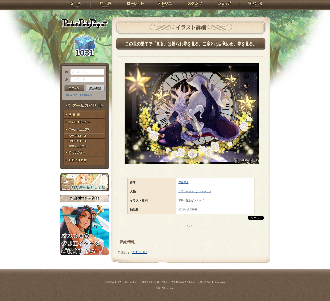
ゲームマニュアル (84, 129)
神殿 (105, 5)
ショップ (225, 5)
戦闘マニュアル (84, 146)
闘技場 (255, 5)
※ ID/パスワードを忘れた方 (79, 95)
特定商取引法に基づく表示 (155, 282)
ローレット (135, 5)
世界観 (84, 115)
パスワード (65, 79)
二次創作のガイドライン (182, 282)
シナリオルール (84, 136)
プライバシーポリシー (127, 282)
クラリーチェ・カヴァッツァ (194, 191)
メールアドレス (65, 72)
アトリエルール (84, 141)
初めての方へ (84, 153)
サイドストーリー (84, 122)
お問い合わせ (84, 160)
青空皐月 (183, 182)
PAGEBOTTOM (319, 289)
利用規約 (109, 282)
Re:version (220, 282)
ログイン (74, 88)
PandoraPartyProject (84, 23)
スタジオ (195, 5)
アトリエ (165, 5)
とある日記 (139, 252)
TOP (75, 5)
